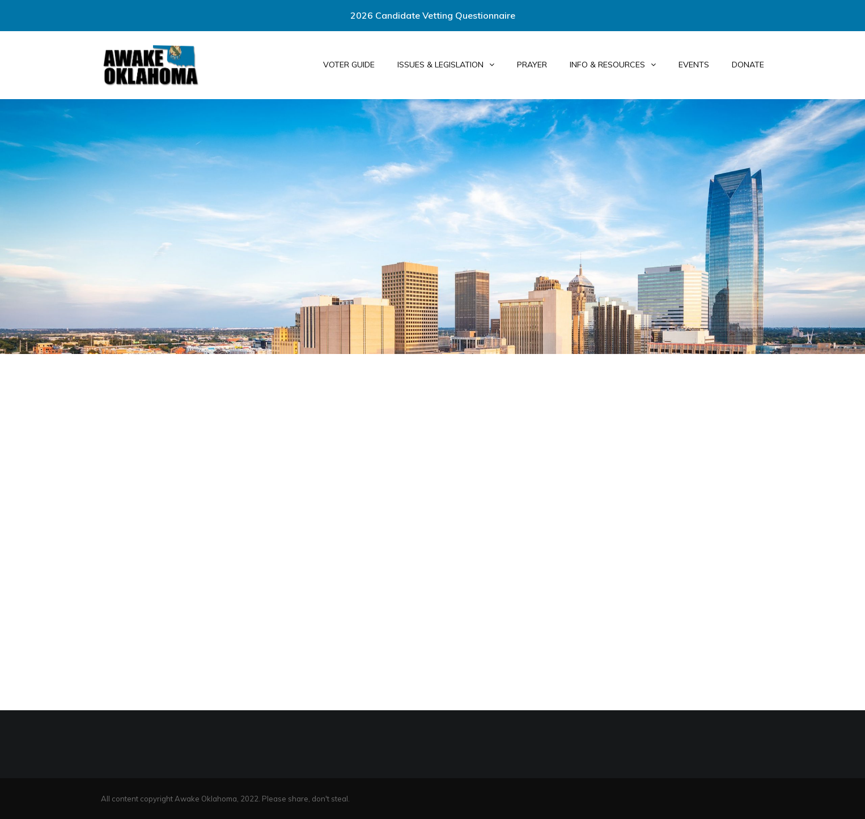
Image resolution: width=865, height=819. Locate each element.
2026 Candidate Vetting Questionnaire (432, 15)
